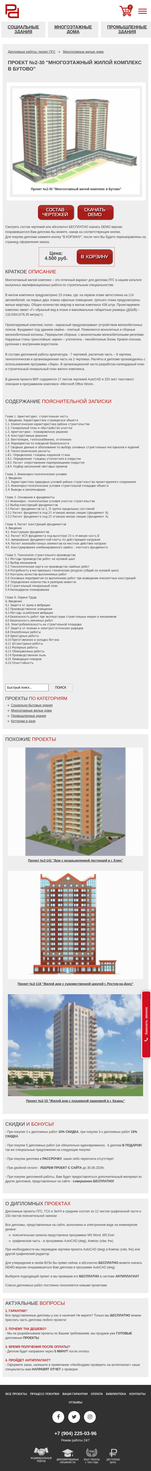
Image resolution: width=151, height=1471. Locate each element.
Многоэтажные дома (73, 29)
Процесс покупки (44, 1393)
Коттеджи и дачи (23, 721)
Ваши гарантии (75, 1393)
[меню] (142, 11)
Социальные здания (23, 29)
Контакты (137, 1393)
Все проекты (16, 1393)
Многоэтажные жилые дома (83, 52)
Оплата (97, 1393)
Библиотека (116, 1393)
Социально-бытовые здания (31, 705)
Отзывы (75, 1402)
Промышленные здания (28, 716)
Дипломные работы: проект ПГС (31, 52)
